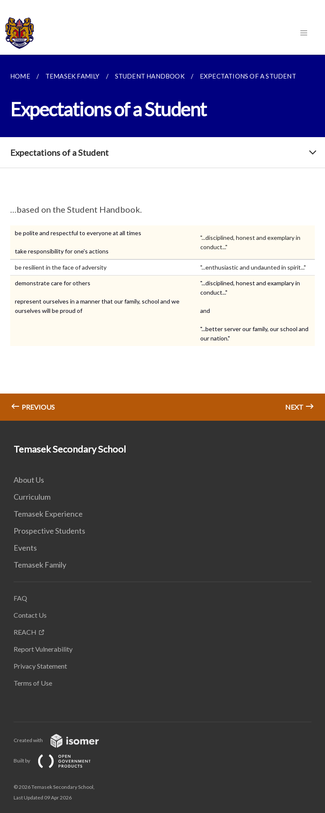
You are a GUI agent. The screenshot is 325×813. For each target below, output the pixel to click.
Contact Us (30, 615)
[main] (162, 238)
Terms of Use (33, 683)
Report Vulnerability (43, 649)
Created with (63, 740)
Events (25, 547)
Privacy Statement (40, 666)
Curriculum (32, 496)
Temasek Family (40, 564)
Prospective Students (49, 530)
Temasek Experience (48, 513)
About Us (29, 479)
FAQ (20, 598)
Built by (59, 760)
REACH (25, 632)
